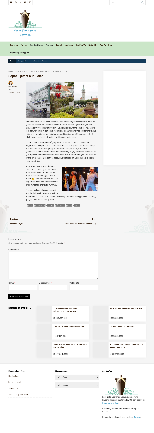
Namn (11, 283)
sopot (77, 205)
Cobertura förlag (110, 403)
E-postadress (45, 283)
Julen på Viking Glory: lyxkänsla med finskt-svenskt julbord (70, 346)
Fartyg (23, 45)
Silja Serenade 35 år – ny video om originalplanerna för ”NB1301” (66, 310)
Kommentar (14, 249)
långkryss (60, 205)
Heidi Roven (12, 87)
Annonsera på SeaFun (18, 394)
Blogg (47, 71)
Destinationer (36, 45)
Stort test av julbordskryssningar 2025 (68, 326)
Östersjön (55, 71)
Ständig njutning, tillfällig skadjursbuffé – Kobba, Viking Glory (126, 346)
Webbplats (74, 283)
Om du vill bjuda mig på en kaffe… (123, 326)
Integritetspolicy (15, 382)
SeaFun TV (81, 45)
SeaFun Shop (106, 45)
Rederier (14, 45)
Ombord (49, 45)
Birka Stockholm (37, 71)
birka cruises (40, 205)
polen (69, 205)
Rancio (137, 417)
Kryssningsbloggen (19, 52)
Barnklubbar (13, 71)
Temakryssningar (64, 45)
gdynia (50, 205)
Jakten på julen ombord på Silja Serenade (126, 308)
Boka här (92, 45)
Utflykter (64, 71)
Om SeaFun (13, 376)
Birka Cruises (25, 71)
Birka (30, 205)
